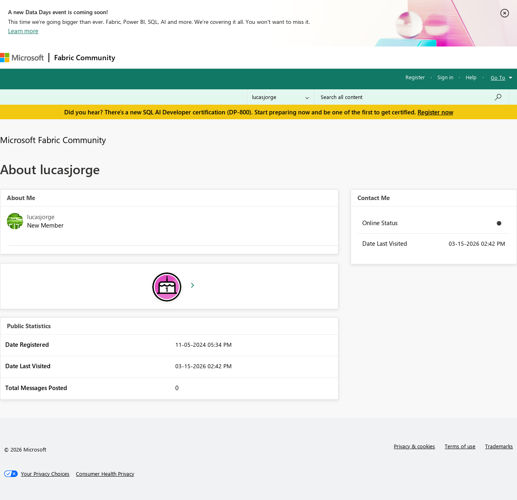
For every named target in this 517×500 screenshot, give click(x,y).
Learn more (23, 31)
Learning (305, 57)
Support (339, 57)
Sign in (445, 77)
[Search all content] (411, 97)
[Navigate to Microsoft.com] (22, 57)
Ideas (202, 57)
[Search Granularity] (280, 97)
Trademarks (499, 446)
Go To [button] (498, 77)
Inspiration (169, 57)
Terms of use (460, 446)
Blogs (274, 57)
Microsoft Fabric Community (53, 139)
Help (471, 77)
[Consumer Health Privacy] (105, 473)
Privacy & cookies (414, 446)
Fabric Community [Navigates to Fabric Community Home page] (84, 57)
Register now (435, 112)
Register (415, 77)
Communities (238, 57)
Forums (133, 57)
